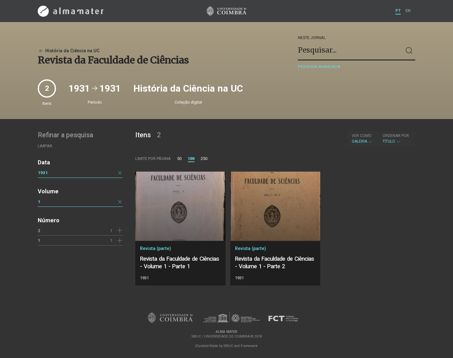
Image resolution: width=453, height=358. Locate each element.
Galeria (362, 138)
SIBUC (228, 346)
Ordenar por (396, 136)
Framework (249, 346)
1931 (43, 172)
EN (408, 10)
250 (204, 158)
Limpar (45, 146)
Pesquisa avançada (319, 66)
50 (179, 158)
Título (396, 138)
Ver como (362, 136)
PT (398, 10)
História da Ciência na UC (69, 51)
